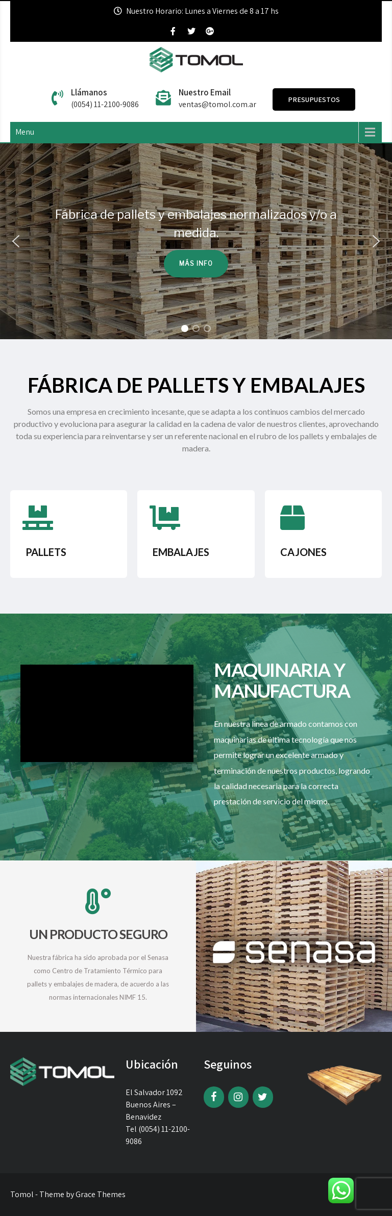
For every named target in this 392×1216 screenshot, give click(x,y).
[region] (196, 241)
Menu (24, 131)
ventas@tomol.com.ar (217, 104)
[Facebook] (214, 1097)
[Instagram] (238, 1097)
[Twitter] (263, 1097)
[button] (16, 241)
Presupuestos (314, 99)
